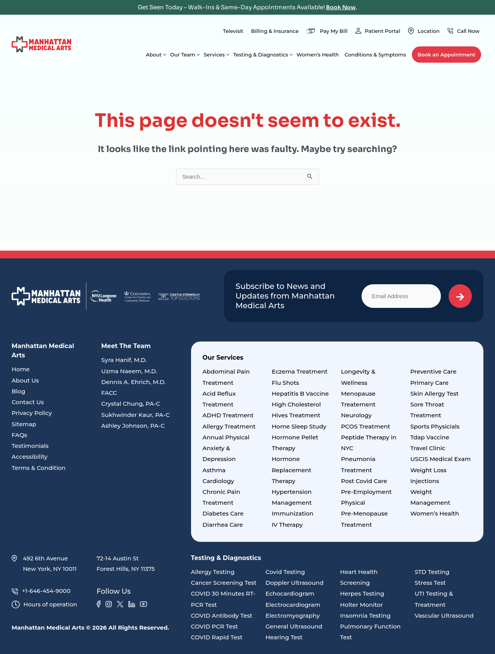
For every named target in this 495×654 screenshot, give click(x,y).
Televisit (233, 31)
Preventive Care (433, 372)
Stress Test (430, 580)
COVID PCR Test (214, 623)
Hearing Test (283, 634)
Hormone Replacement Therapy (292, 468)
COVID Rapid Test (216, 634)
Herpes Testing (362, 591)
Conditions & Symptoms (375, 54)
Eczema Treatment (300, 372)
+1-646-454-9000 (42, 590)
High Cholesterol (296, 404)
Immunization (293, 512)
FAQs (19, 434)
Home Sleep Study (299, 426)
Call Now (468, 31)
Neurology (356, 415)
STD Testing (432, 570)
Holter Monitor (361, 602)
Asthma (214, 469)
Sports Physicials (434, 426)
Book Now (341, 7)
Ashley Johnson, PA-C (133, 425)
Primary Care (429, 382)
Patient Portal (382, 31)
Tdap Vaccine (429, 436)
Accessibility (30, 455)
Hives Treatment (296, 415)
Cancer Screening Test (224, 580)
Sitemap (24, 423)
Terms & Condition (39, 466)
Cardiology (218, 479)
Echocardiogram (289, 591)
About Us (25, 380)
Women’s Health (318, 54)
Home (21, 369)
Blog (18, 391)
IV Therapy (287, 522)
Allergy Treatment (229, 426)
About (154, 54)
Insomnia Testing (365, 612)
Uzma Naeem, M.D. (129, 371)
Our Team (182, 54)
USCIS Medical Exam (440, 458)
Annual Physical (226, 436)
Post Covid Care (364, 479)
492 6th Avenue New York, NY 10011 (45, 562)
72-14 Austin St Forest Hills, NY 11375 (126, 562)
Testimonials (30, 445)
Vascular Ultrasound (444, 612)
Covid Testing (285, 570)
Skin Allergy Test (434, 393)
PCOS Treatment (365, 426)
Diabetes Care (223, 512)
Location (429, 31)
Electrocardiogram (292, 602)
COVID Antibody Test (222, 612)
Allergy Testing (213, 570)
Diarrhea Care (223, 522)
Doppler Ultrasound (294, 580)
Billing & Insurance (275, 31)
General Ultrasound (293, 623)
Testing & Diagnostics (260, 54)
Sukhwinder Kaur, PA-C (135, 414)
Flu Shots (285, 382)
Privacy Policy (32, 413)
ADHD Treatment (228, 415)
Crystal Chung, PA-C (130, 403)
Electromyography (292, 612)
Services (214, 54)
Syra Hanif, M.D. (124, 360)
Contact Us (28, 402)
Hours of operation (45, 603)
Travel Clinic (428, 447)
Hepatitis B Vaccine (300, 393)
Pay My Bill (333, 31)
